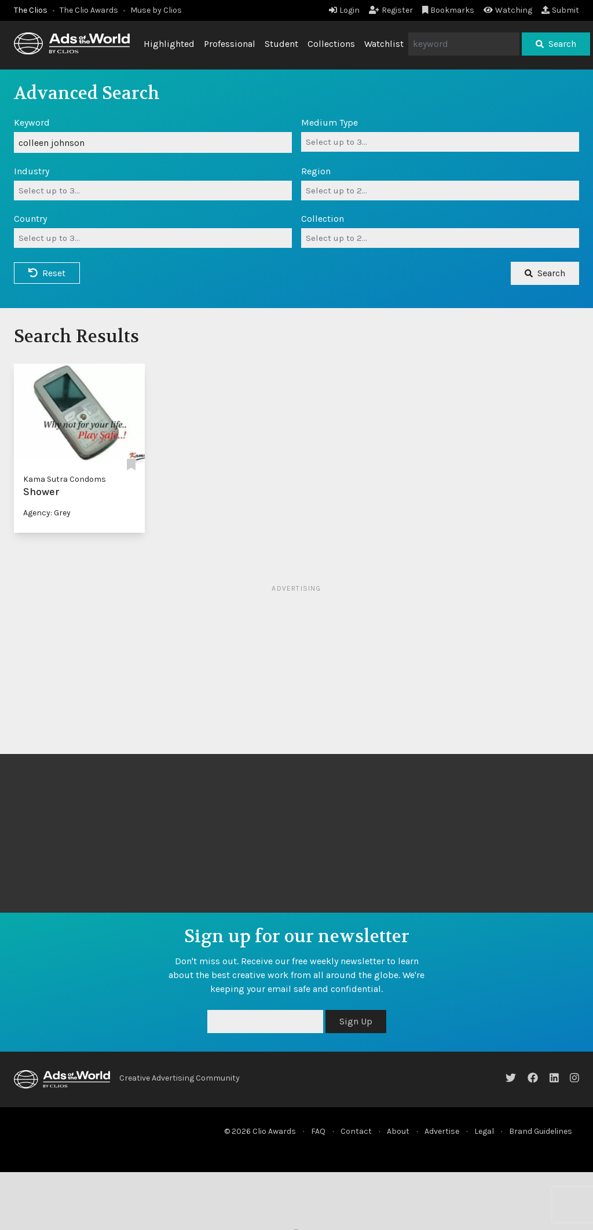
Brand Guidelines (540, 1131)
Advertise (441, 1131)
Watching (508, 10)
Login (344, 10)
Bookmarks (448, 10)
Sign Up (355, 1021)
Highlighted (169, 43)
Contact (356, 1131)
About (398, 1131)
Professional (229, 43)
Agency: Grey (47, 513)
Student (281, 43)
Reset (46, 273)
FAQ (318, 1131)
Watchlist (384, 43)
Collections (331, 43)
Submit (560, 10)
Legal (484, 1131)
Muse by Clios (156, 10)
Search (556, 43)
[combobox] (440, 142)
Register (391, 10)
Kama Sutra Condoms (64, 479)
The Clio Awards (89, 10)
